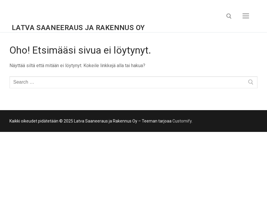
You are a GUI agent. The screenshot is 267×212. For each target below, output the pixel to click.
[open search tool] (229, 16)
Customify (182, 121)
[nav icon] (245, 16)
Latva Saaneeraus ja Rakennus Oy (78, 28)
